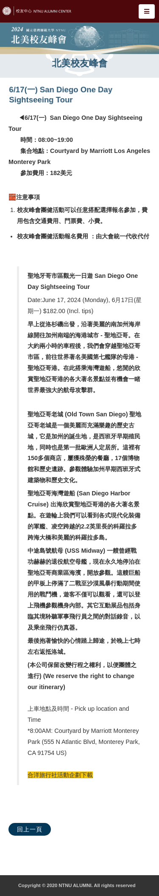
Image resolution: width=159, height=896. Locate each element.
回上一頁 (29, 829)
